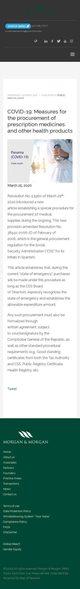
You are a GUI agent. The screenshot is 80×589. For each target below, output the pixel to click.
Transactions (11, 483)
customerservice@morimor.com (23, 31)
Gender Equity (12, 549)
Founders (9, 473)
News (6, 489)
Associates (9, 462)
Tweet (12, 389)
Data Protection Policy (17, 511)
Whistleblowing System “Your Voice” (26, 516)
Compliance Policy (15, 521)
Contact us (9, 494)
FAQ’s (6, 527)
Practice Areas (12, 478)
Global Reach (11, 544)
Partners (8, 467)
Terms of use (11, 506)
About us (9, 457)
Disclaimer (10, 532)
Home (7, 451)
